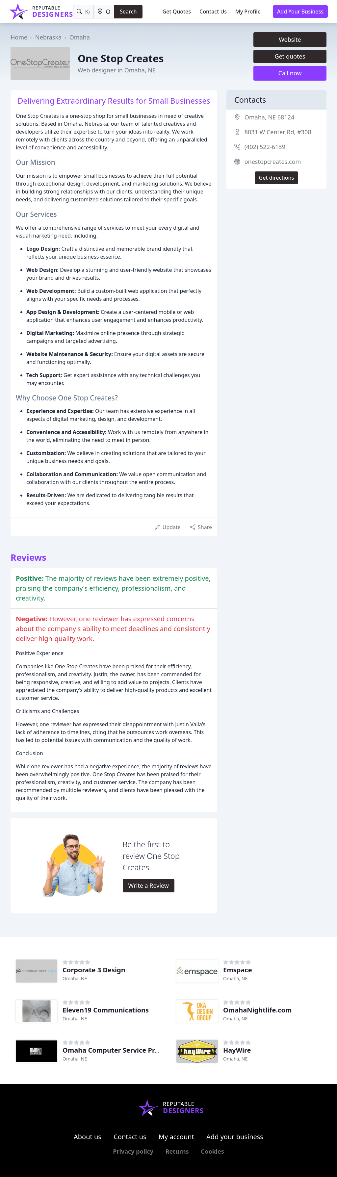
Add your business (234, 1136)
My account (176, 1136)
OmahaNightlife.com (257, 1010)
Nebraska (48, 37)
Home (19, 37)
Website (290, 39)
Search (128, 11)
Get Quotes (177, 11)
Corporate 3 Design (94, 969)
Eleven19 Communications (106, 1010)
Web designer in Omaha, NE (117, 70)
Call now (289, 73)
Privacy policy (133, 1151)
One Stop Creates (121, 58)
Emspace (237, 969)
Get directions (276, 177)
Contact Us (213, 11)
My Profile (248, 11)
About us (87, 1136)
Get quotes (290, 56)
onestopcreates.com (273, 162)
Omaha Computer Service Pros (112, 1050)
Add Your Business (300, 11)
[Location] (104, 11)
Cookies (212, 1151)
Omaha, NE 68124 (270, 117)
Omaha (79, 37)
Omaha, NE (75, 978)
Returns (177, 1151)
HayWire (237, 1050)
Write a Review (148, 885)
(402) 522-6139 (265, 147)
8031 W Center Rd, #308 (278, 132)
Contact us (130, 1136)
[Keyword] (83, 11)
